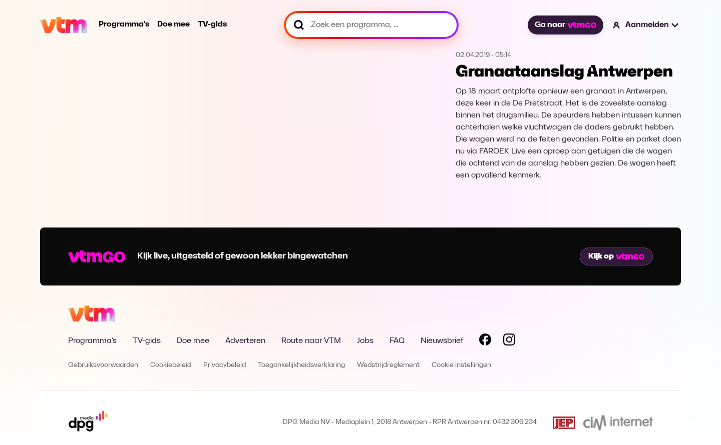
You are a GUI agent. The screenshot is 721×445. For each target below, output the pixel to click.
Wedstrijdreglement (388, 365)
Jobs (365, 341)
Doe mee (173, 24)
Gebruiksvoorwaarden (103, 365)
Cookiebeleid (170, 365)
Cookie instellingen (461, 365)
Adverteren (245, 341)
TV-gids (212, 24)
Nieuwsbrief (442, 341)
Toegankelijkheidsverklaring (301, 365)
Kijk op (616, 256)
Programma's (124, 24)
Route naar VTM (311, 341)
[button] (646, 25)
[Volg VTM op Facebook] (485, 342)
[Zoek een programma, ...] (371, 25)
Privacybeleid (224, 365)
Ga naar (565, 25)
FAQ (397, 341)
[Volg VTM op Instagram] (509, 342)
